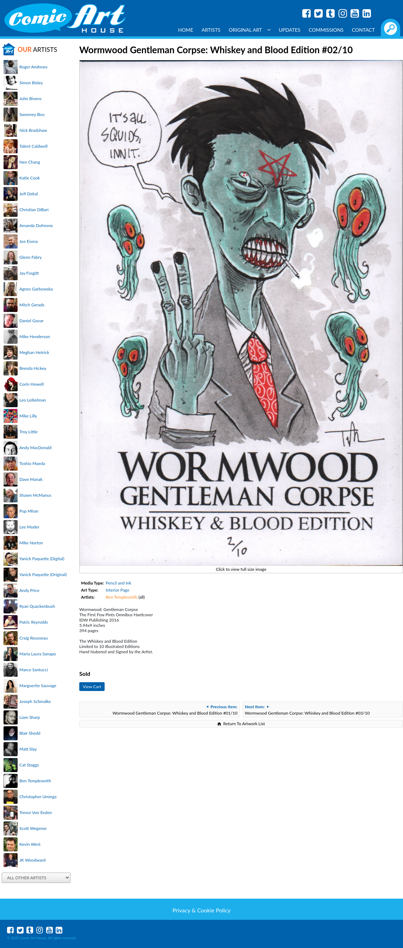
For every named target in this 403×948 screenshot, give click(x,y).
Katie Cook (29, 178)
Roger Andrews (33, 66)
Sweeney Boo (31, 114)
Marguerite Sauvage (37, 685)
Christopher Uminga (37, 796)
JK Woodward (32, 860)
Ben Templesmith (35, 780)
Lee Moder (29, 527)
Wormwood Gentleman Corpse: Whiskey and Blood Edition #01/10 (175, 710)
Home (185, 30)
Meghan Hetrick (34, 352)
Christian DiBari (34, 209)
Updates (289, 30)
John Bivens (30, 98)
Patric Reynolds (33, 622)
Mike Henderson (34, 336)
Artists (211, 30)
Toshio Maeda (32, 463)
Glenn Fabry (30, 257)
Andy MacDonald (35, 447)
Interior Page (117, 590)
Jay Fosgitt (29, 273)
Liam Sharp (29, 717)
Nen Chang (29, 162)
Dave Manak (31, 479)
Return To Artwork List (244, 723)
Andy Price (29, 590)
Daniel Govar (31, 320)
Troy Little (28, 431)
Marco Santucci (33, 669)
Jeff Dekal (28, 193)
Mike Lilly (28, 415)
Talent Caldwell (33, 146)
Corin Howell (31, 384)
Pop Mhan (28, 511)
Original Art (249, 30)
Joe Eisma (28, 241)
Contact (363, 30)
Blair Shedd (29, 733)
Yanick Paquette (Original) (43, 574)
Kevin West (30, 844)
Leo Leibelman (32, 400)
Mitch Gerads (31, 304)
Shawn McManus (35, 495)
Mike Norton (31, 542)
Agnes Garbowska (36, 289)
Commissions (326, 30)
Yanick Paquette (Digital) (41, 558)
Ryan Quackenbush (37, 606)
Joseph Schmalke (35, 701)
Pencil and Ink (118, 583)
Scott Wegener (33, 828)
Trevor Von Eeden (35, 812)
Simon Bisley (31, 82)
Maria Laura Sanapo (37, 653)
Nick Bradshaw (33, 130)
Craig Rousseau (33, 638)
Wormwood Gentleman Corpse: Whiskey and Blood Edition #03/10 (307, 710)
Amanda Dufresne (36, 225)
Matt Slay (28, 749)
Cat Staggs (29, 764)
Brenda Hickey (32, 368)
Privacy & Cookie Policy (201, 910)
